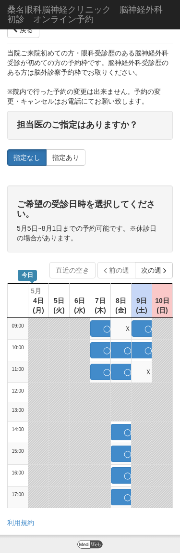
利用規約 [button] (20, 523)
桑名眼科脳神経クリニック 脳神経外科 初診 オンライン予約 (89, 14)
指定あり (65, 157)
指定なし (26, 157)
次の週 (154, 270)
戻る (23, 30)
